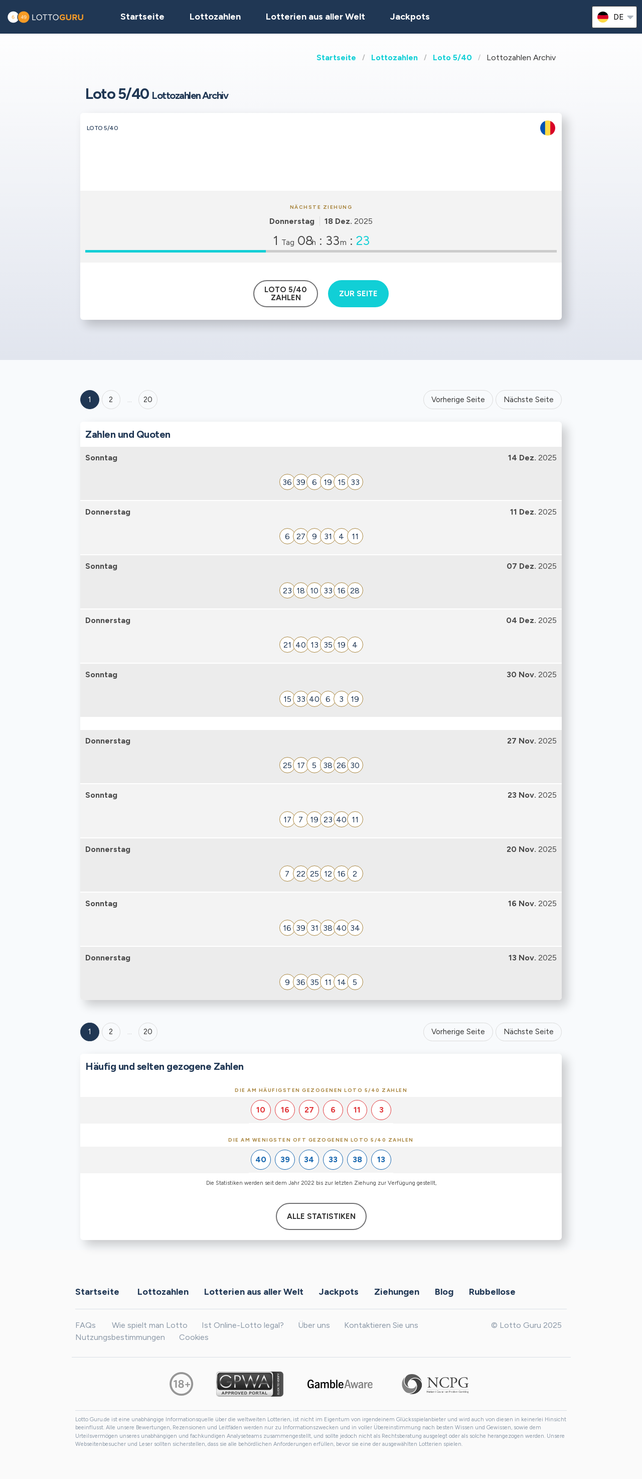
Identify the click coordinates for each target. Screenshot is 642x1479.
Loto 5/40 (452, 57)
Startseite (336, 57)
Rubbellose (492, 1291)
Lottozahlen (394, 57)
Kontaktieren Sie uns (381, 1325)
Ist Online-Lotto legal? (243, 1325)
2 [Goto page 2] (111, 399)
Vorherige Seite (458, 399)
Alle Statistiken (321, 1216)
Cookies (194, 1337)
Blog (444, 1291)
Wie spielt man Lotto (150, 1325)
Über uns (314, 1325)
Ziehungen (396, 1291)
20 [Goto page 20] (147, 1031)
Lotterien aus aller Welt (315, 16)
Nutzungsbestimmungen (120, 1337)
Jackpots (410, 16)
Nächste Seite (529, 399)
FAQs (85, 1325)
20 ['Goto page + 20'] (147, 399)
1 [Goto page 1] (89, 399)
